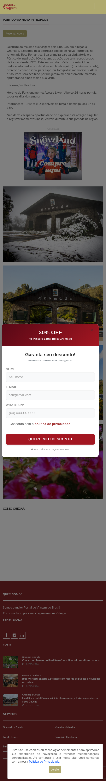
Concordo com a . (39, 424)
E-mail (11, 387)
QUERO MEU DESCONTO (50, 439)
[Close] (92, 330)
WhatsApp (15, 405)
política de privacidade (53, 424)
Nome (10, 369)
